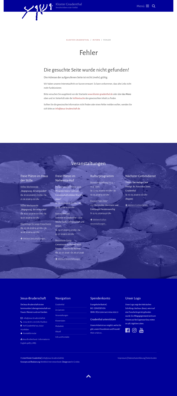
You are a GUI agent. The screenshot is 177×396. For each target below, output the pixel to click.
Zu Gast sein (59, 310)
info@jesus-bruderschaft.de (67, 108)
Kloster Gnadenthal (69, 5)
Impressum (122, 358)
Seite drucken (151, 358)
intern (96, 40)
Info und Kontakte (62, 337)
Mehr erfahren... (96, 333)
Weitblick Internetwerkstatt (51, 362)
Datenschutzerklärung (136, 358)
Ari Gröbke (75, 362)
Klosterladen (60, 321)
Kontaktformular (29, 333)
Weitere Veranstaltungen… (33, 238)
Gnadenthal (59, 305)
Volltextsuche (79, 98)
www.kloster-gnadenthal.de (100, 94)
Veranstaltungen (61, 315)
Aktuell (58, 332)
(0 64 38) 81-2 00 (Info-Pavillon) (35, 322)
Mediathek (59, 326)
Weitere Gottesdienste (136, 205)
